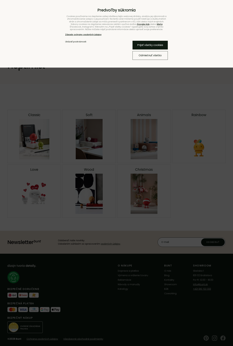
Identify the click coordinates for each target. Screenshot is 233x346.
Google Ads (143, 24)
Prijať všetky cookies (150, 45)
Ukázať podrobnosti (75, 41)
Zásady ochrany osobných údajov (83, 34)
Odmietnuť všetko (150, 55)
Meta (159, 24)
